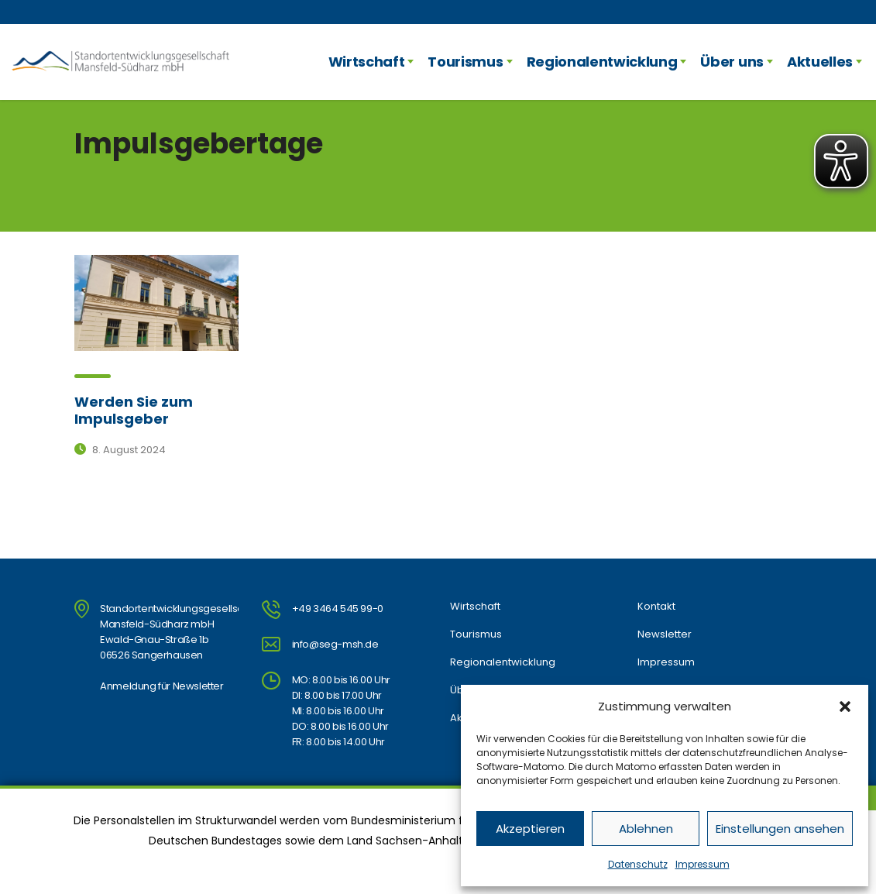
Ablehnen (646, 828)
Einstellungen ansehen (780, 828)
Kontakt (656, 606)
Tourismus (465, 61)
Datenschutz (638, 864)
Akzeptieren (530, 828)
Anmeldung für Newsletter (161, 686)
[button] (845, 706)
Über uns (731, 61)
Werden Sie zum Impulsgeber (133, 410)
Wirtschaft (366, 61)
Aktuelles (820, 61)
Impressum (702, 864)
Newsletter (664, 634)
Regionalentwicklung (602, 61)
